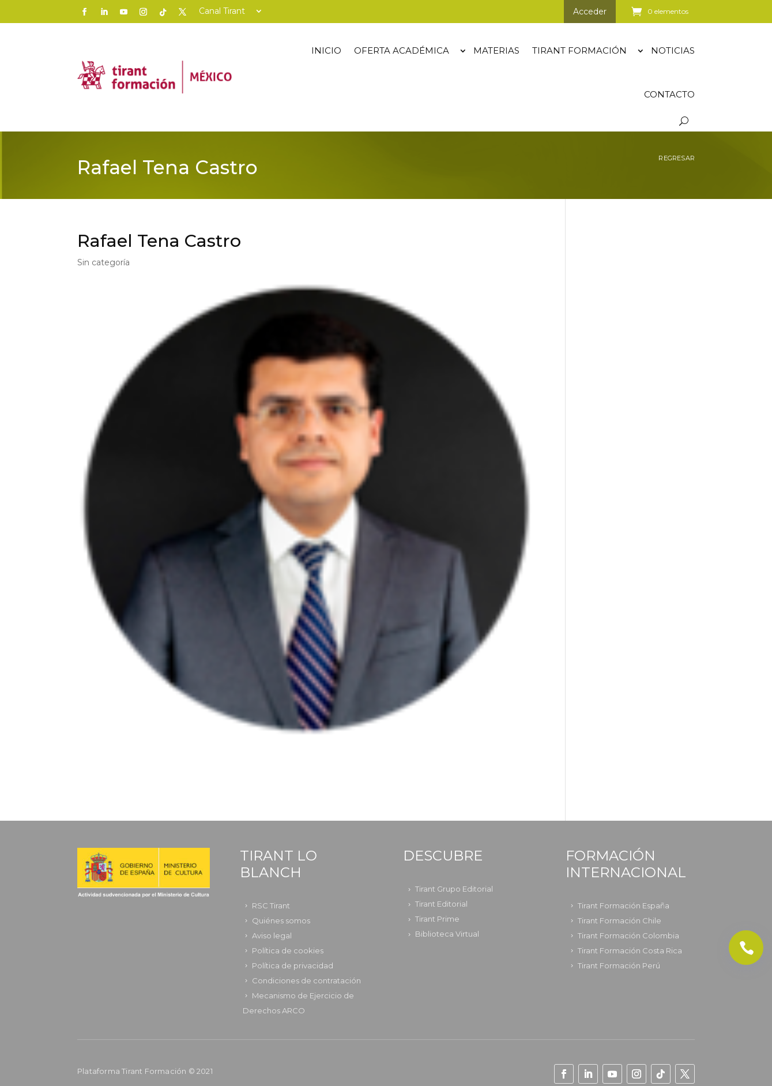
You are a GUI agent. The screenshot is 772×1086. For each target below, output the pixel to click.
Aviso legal (272, 935)
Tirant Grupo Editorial (454, 888)
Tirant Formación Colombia (628, 935)
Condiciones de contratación (306, 980)
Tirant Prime (437, 918)
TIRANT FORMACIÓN (579, 50)
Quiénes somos (281, 920)
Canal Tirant (222, 11)
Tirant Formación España (623, 905)
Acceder (590, 11)
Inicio (326, 50)
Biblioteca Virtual (447, 933)
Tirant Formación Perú (619, 965)
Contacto (669, 94)
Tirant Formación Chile (619, 920)
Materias (496, 50)
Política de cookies (287, 950)
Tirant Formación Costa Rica (630, 950)
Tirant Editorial (441, 903)
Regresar (676, 158)
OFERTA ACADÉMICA (401, 50)
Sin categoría (103, 262)
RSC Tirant (271, 905)
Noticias (673, 50)
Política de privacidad (292, 965)
